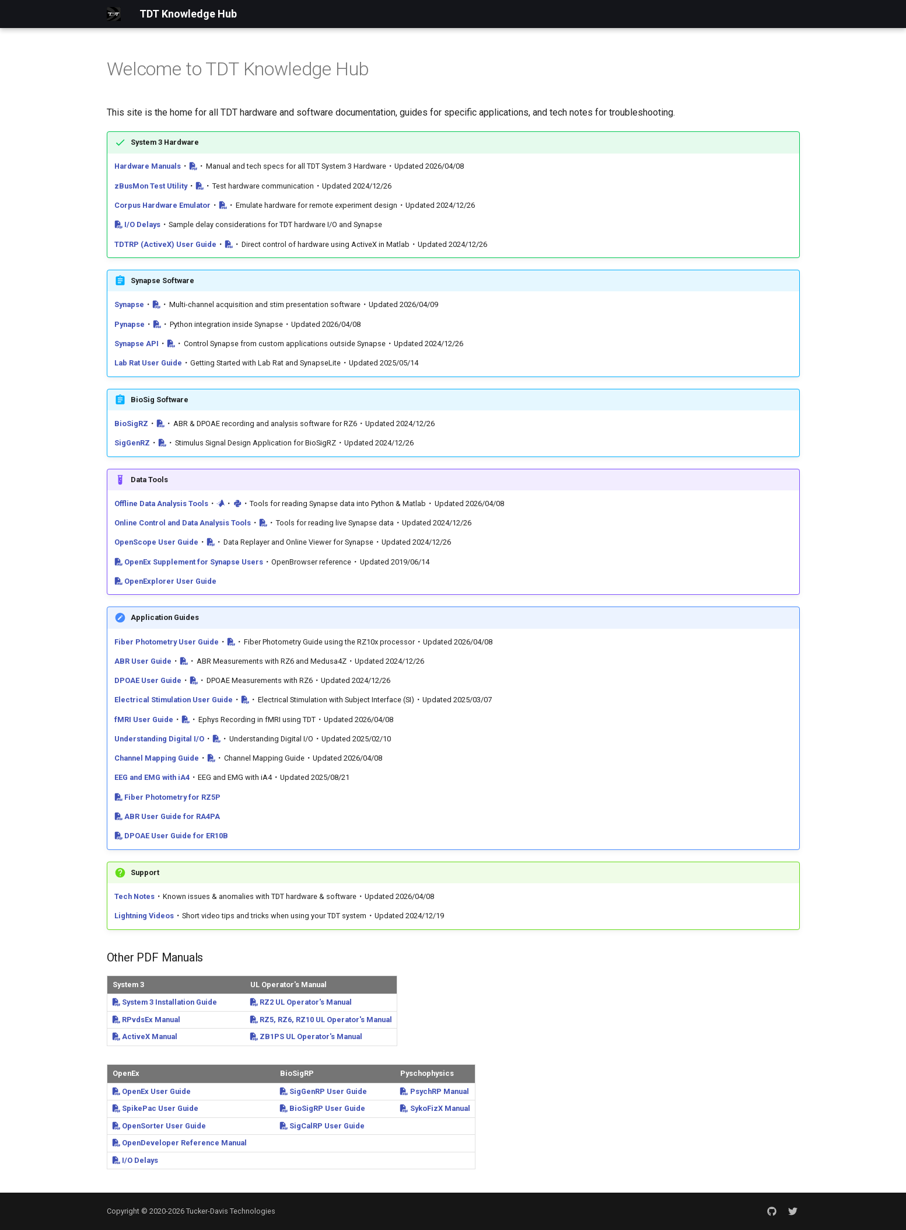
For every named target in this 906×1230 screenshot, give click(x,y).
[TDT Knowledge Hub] (113, 14)
